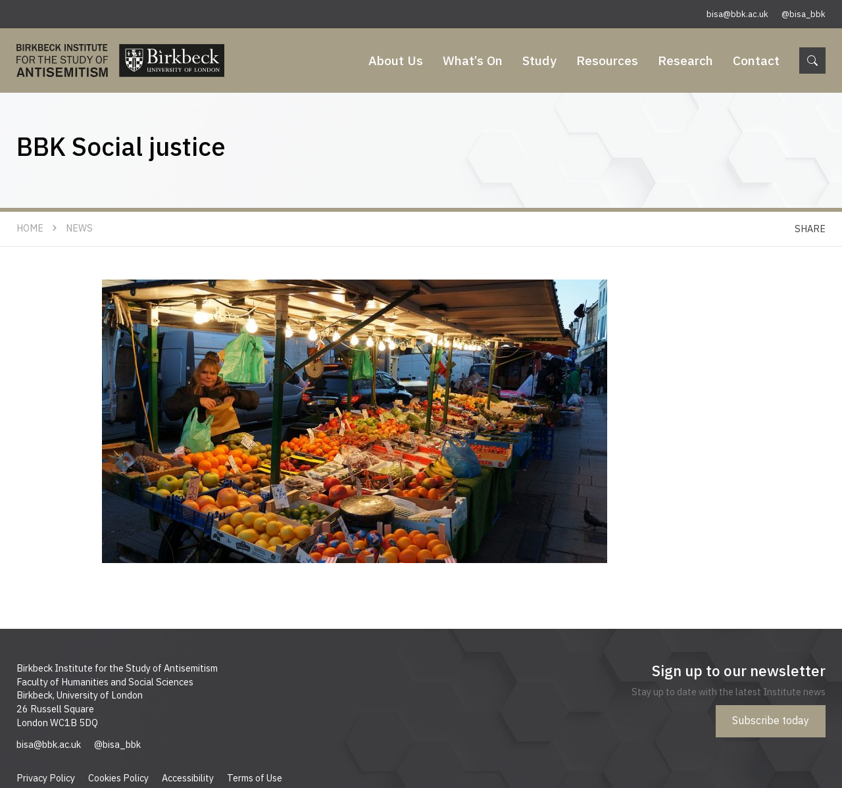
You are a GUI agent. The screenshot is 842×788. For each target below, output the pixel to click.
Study (539, 60)
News (79, 228)
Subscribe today (770, 720)
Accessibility (188, 778)
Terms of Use (254, 778)
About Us (395, 60)
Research (685, 60)
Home (29, 228)
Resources (607, 60)
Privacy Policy (45, 778)
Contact (756, 60)
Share (810, 228)
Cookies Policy (118, 778)
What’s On (473, 60)
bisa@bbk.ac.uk (737, 14)
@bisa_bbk (803, 14)
